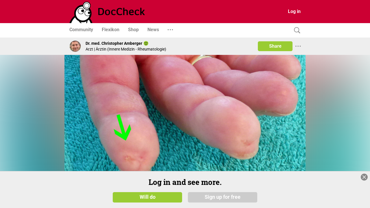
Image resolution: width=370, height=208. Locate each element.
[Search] (296, 30)
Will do (148, 197)
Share (275, 46)
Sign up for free (222, 197)
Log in (294, 11)
